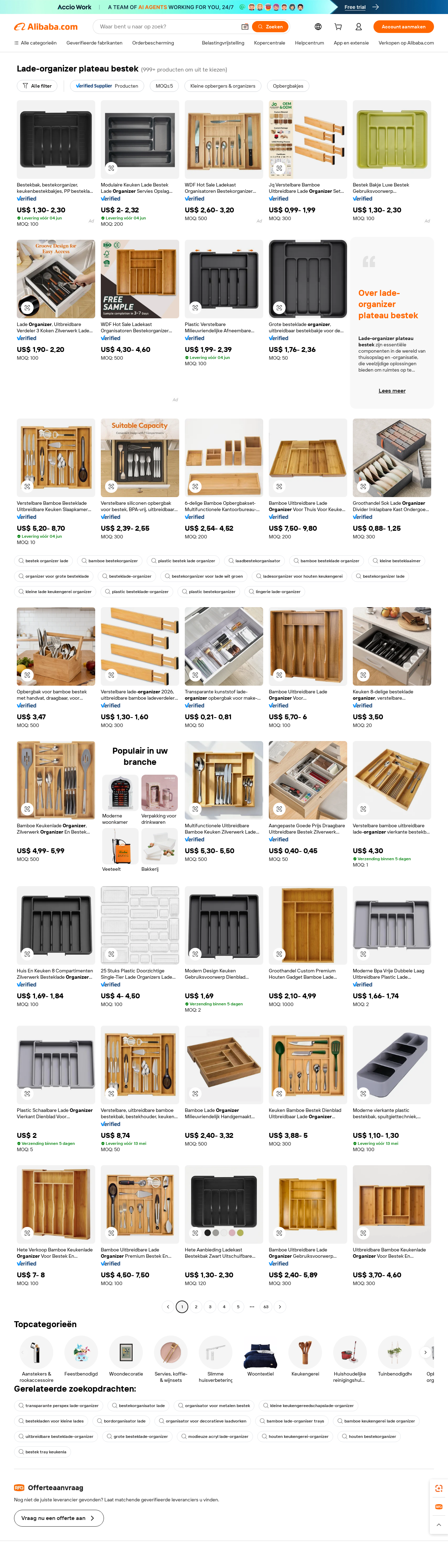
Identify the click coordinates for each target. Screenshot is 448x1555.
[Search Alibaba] (167, 26)
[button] (245, 26)
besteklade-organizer (127, 576)
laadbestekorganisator (254, 561)
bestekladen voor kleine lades (51, 1421)
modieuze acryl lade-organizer (214, 1436)
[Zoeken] (270, 26)
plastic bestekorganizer (209, 592)
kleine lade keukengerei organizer (55, 592)
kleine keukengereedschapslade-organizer (308, 1405)
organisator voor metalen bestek (214, 1405)
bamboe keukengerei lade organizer (376, 1421)
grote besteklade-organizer (137, 1436)
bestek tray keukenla (42, 1452)
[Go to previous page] (168, 1307)
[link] (439, 1488)
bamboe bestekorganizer (110, 561)
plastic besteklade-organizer (137, 592)
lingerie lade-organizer (275, 592)
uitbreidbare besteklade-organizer (56, 1436)
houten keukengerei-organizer (295, 1436)
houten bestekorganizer (369, 1436)
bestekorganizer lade (380, 576)
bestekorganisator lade (138, 1405)
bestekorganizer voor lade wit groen (204, 576)
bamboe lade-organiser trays (292, 1421)
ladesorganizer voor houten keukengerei (299, 576)
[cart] (339, 27)
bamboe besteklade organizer (326, 561)
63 (266, 1306)
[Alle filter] (37, 86)
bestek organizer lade (43, 561)
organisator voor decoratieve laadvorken (202, 1421)
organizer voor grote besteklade (54, 576)
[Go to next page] (280, 1307)
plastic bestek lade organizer (183, 561)
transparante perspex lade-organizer (59, 1405)
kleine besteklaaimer (397, 561)
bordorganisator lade (121, 1421)
